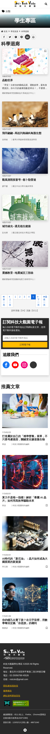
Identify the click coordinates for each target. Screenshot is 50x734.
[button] (46, 4)
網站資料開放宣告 (11, 696)
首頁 (4, 31)
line (20, 37)
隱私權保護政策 (10, 686)
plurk (15, 37)
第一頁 (4, 301)
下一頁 (38, 301)
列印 (33, 37)
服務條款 (7, 691)
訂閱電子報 (25, 344)
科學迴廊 (25, 31)
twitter (10, 37)
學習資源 (14, 31)
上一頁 (10, 301)
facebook (4, 37)
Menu (4, 4)
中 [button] (27, 37)
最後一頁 (45, 301)
